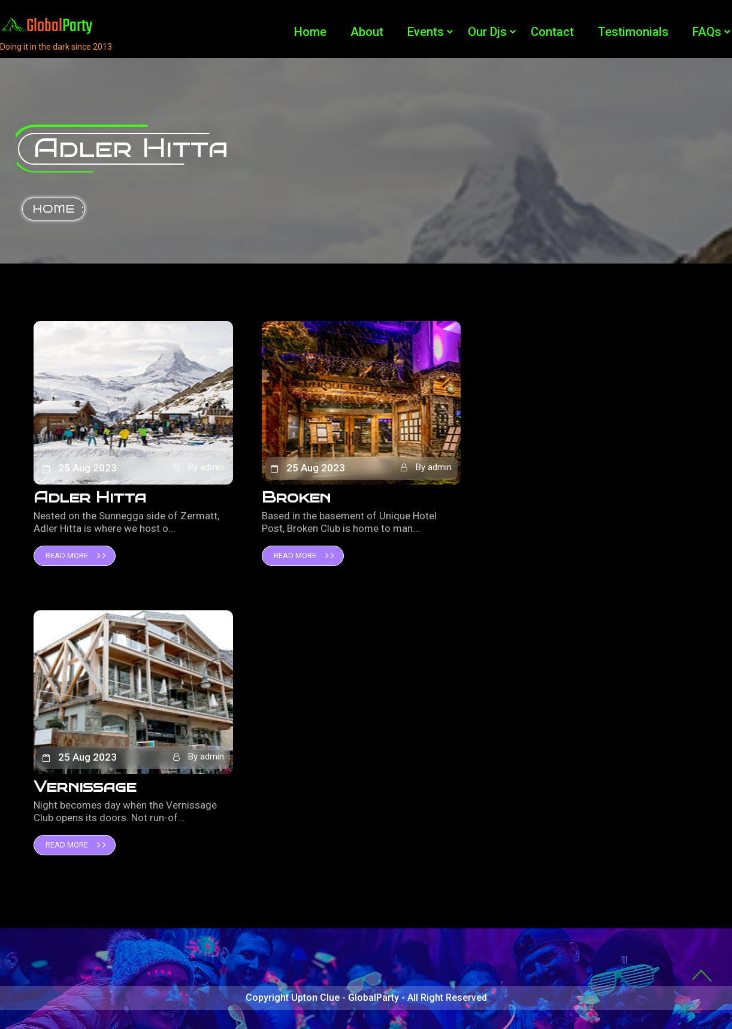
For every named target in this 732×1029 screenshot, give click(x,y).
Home (310, 32)
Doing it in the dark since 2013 (56, 47)
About (366, 32)
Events (425, 32)
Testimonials (633, 32)
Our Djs (487, 32)
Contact (552, 32)
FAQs (706, 32)
